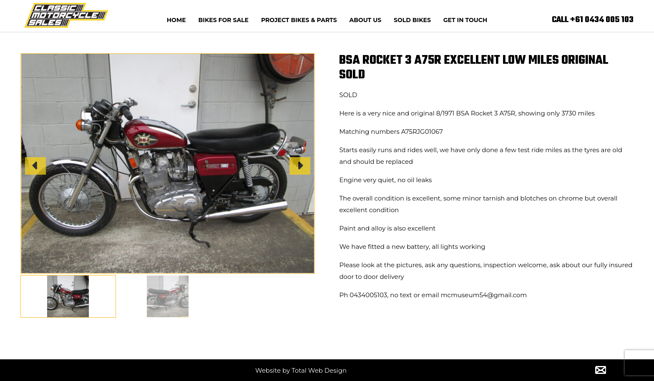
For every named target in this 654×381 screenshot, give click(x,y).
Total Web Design (319, 370)
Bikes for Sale (224, 20)
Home (176, 20)
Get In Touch (465, 20)
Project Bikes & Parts (299, 20)
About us (366, 20)
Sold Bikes (412, 20)
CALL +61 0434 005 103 (593, 19)
